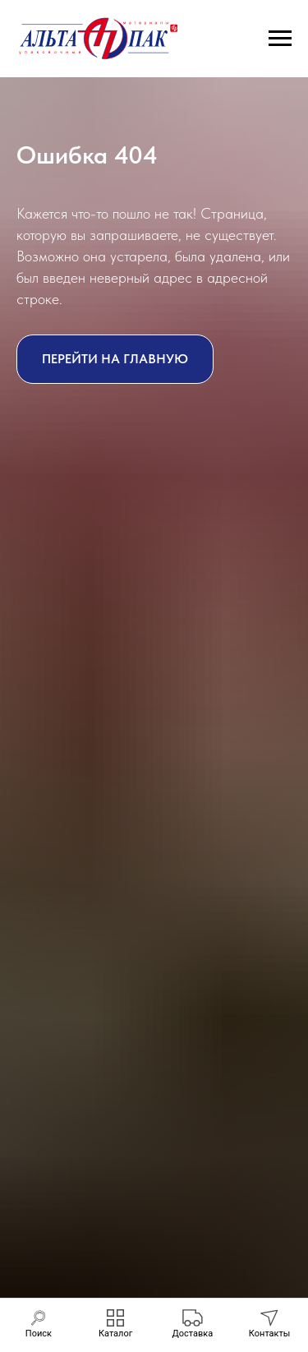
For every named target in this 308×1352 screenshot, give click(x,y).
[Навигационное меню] (280, 38)
